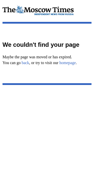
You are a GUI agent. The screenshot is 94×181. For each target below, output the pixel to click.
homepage (67, 63)
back (25, 63)
